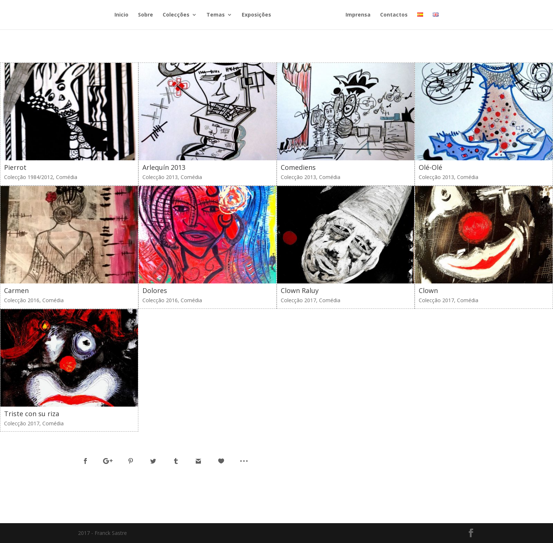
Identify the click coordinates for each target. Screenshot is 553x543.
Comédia (66, 177)
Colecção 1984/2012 (28, 177)
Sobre (145, 15)
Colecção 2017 (298, 300)
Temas (215, 15)
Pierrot (15, 167)
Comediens (298, 167)
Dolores (154, 290)
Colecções (176, 15)
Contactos (394, 15)
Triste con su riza (31, 413)
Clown (428, 290)
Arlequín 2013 (163, 167)
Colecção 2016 (21, 300)
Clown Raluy (300, 290)
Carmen (16, 290)
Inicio (121, 15)
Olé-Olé (430, 167)
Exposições (256, 15)
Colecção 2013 (160, 177)
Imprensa (358, 15)
